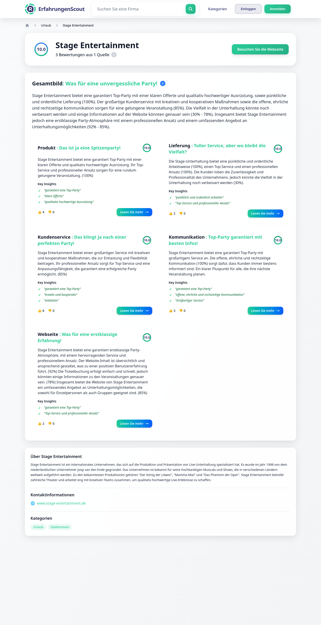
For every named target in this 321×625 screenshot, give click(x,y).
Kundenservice (55, 237)
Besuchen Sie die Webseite (260, 49)
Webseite (48, 334)
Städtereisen (60, 527)
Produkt (47, 148)
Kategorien (217, 8)
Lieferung (180, 146)
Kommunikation (187, 237)
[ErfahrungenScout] (54, 9)
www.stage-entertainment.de (61, 503)
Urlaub (46, 25)
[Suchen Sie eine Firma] (145, 9)
